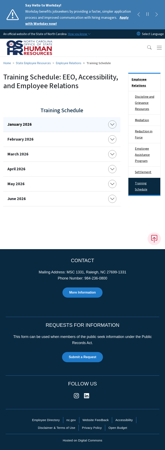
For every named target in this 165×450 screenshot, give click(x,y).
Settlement (143, 172)
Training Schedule (141, 186)
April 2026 (16, 169)
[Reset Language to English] (138, 34)
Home (7, 63)
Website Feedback (96, 420)
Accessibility (124, 420)
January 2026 (19, 124)
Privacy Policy (92, 427)
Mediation (142, 120)
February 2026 (20, 139)
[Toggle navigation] (159, 48)
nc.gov (71, 420)
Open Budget (117, 427)
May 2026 (16, 184)
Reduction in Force (143, 134)
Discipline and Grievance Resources (144, 103)
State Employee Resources (33, 63)
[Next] (156, 14)
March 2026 (17, 154)
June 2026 (16, 199)
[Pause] (147, 14)
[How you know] (79, 34)
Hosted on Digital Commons (82, 440)
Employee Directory (46, 420)
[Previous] (138, 14)
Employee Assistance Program (142, 154)
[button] (147, 48)
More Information (82, 292)
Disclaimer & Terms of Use (56, 427)
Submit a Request (82, 357)
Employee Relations (68, 63)
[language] (153, 34)
